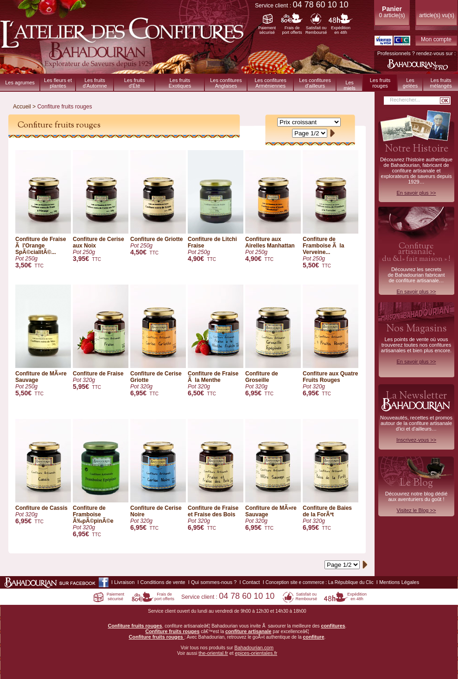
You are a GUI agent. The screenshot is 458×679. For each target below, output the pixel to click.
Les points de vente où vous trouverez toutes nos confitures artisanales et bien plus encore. (416, 343)
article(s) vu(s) (436, 15)
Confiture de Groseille (273, 341)
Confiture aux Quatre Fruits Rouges (330, 341)
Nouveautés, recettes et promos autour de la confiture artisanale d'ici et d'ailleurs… (416, 416)
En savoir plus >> (416, 193)
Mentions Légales (399, 582)
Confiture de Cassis (43, 472)
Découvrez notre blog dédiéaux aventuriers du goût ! (416, 497)
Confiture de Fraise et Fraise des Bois (215, 475)
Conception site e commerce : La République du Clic (320, 582)
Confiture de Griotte (158, 203)
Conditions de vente (162, 582)
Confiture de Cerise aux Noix (100, 206)
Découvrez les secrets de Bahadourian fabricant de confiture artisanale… (416, 267)
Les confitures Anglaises (226, 83)
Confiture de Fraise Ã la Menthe (215, 341)
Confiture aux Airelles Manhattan (273, 206)
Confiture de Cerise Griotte (158, 341)
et (231, 653)
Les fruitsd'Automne (95, 83)
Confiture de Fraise (100, 338)
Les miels (350, 85)
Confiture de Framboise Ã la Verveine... (330, 209)
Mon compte (436, 39)
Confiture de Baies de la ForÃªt (330, 475)
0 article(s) (392, 12)
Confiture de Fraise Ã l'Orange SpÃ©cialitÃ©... (43, 209)
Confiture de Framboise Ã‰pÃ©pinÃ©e (100, 478)
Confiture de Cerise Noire (158, 475)
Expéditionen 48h (340, 30)
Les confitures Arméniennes (270, 83)
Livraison (124, 582)
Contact (251, 582)
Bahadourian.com (254, 647)
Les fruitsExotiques (180, 83)
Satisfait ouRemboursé (316, 30)
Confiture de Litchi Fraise (215, 206)
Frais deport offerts (292, 30)
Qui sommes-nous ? (213, 582)
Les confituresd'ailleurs (315, 83)
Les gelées (410, 83)
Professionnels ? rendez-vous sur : (416, 53)
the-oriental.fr (213, 653)
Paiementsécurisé (267, 30)
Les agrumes (20, 82)
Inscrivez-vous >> (416, 440)
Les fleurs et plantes (58, 83)
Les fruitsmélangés (441, 83)
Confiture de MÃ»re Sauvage (43, 341)
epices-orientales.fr (256, 653)
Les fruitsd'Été (134, 83)
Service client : (302, 5)
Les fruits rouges (380, 83)
